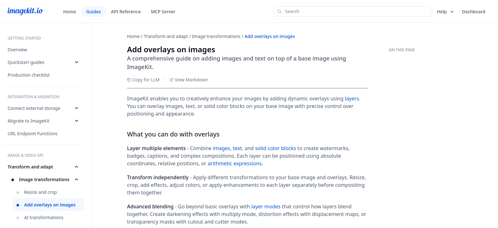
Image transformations (216, 36)
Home (133, 36)
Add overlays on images (270, 36)
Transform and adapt (166, 36)
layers (352, 98)
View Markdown (189, 80)
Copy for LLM (143, 80)
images (221, 148)
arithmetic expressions (235, 163)
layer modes (265, 206)
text (237, 148)
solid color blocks (275, 148)
